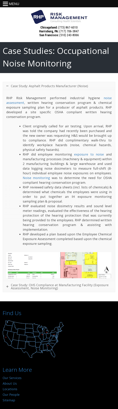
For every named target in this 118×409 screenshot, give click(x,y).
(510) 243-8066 (69, 35)
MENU (14, 4)
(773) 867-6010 (68, 27)
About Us (10, 383)
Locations (10, 389)
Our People (11, 394)
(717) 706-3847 (69, 31)
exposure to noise (89, 154)
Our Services (12, 378)
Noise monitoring (36, 178)
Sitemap (9, 400)
